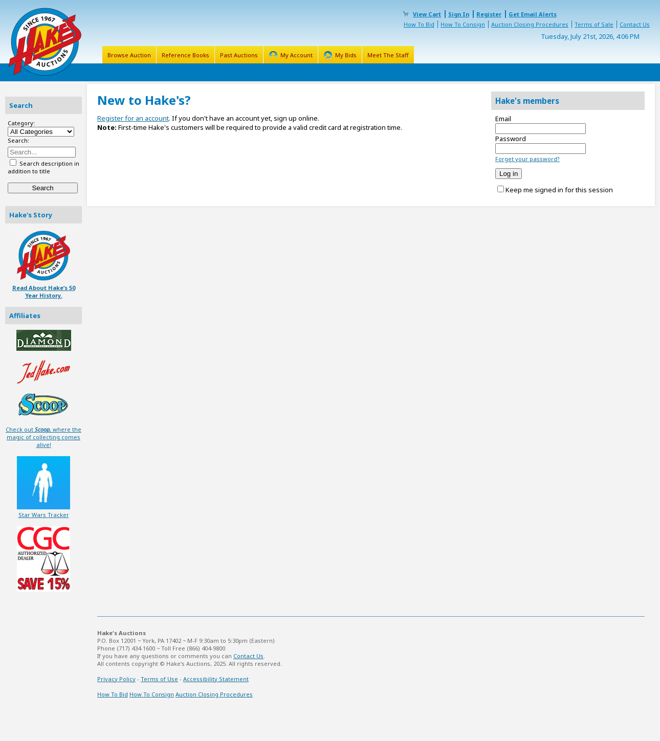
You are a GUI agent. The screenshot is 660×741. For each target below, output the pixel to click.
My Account (296, 55)
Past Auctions (239, 55)
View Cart (427, 14)
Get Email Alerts (533, 14)
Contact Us (635, 24)
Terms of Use (159, 679)
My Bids (346, 55)
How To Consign (463, 24)
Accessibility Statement (216, 679)
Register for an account (133, 118)
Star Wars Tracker (43, 515)
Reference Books (185, 55)
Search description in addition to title (43, 167)
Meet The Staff (388, 55)
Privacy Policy (116, 679)
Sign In (458, 14)
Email (503, 118)
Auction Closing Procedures (529, 24)
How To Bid (419, 24)
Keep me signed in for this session (559, 189)
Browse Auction (129, 55)
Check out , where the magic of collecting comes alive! (43, 436)
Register (488, 14)
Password (510, 138)
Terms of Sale (594, 24)
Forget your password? (527, 159)
